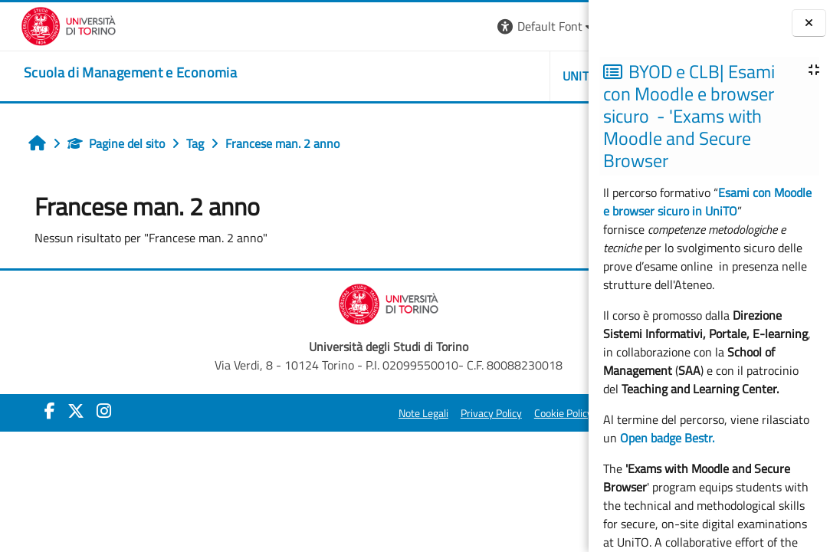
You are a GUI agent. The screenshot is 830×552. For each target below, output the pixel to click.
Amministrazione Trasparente (504, 413)
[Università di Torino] (48, 24)
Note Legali (255, 413)
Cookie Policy (395, 413)
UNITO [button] (412, 76)
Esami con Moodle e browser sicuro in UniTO (707, 201)
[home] (109, 72)
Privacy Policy (323, 413)
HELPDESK (497, 76)
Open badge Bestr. (667, 438)
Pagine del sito (103, 143)
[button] (379, 26)
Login (562, 26)
